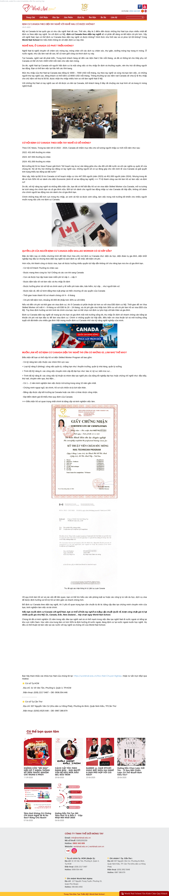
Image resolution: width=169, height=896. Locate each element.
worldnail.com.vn (96, 846)
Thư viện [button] (92, 17)
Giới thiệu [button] (43, 17)
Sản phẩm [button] (68, 17)
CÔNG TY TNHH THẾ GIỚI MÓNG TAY (84, 833)
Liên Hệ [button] (114, 17)
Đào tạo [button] (55, 17)
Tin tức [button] (103, 17)
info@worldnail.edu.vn (81, 838)
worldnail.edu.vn (81, 846)
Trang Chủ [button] (30, 17)
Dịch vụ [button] (80, 17)
